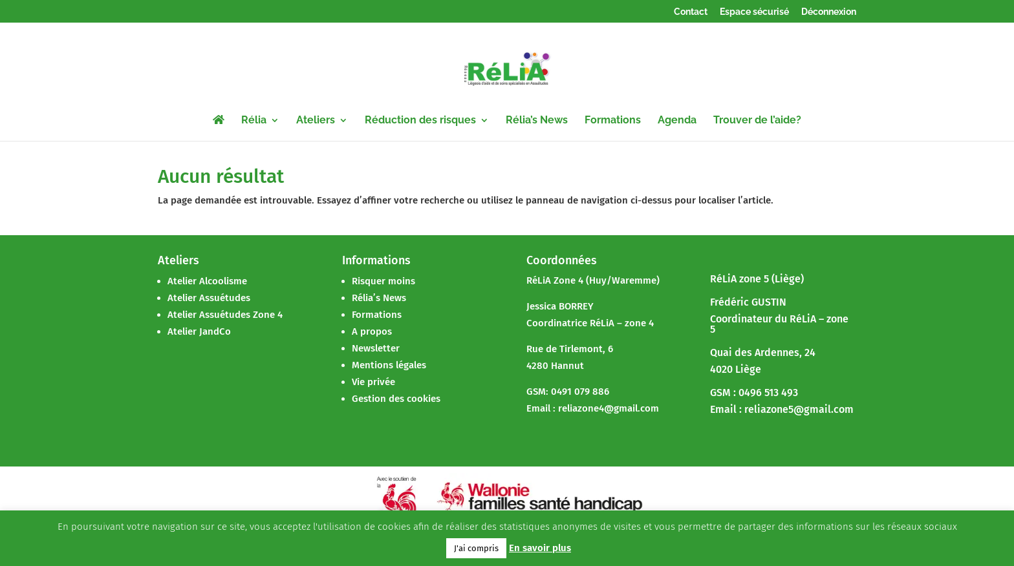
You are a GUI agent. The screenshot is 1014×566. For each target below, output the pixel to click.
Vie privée (373, 382)
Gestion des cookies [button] (396, 398)
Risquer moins (383, 281)
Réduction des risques (420, 121)
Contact (690, 12)
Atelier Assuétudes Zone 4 (225, 314)
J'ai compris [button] (476, 548)
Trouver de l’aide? (757, 121)
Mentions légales (389, 365)
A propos (372, 331)
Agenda (677, 121)
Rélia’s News (537, 121)
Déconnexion (828, 12)
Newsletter (376, 348)
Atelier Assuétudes (208, 298)
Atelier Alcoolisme (207, 281)
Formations (613, 121)
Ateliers (315, 121)
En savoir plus (540, 548)
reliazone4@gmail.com (608, 408)
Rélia (253, 121)
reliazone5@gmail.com (799, 409)
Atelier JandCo (199, 331)
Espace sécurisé (754, 12)
